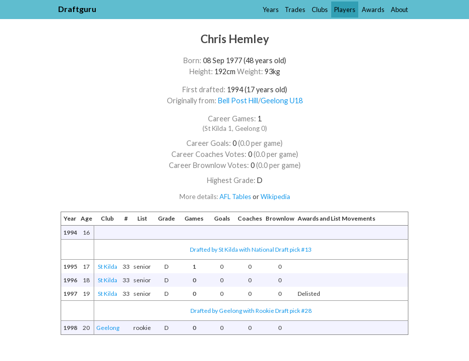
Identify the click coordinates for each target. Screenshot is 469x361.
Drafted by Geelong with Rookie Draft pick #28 (251, 310)
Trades (295, 10)
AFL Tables (235, 197)
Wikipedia (275, 197)
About (399, 10)
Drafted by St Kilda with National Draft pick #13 (251, 249)
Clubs (320, 10)
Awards (373, 10)
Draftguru (77, 9)
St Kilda (107, 266)
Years (271, 10)
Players (344, 10)
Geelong (107, 327)
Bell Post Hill (238, 100)
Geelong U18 (282, 100)
